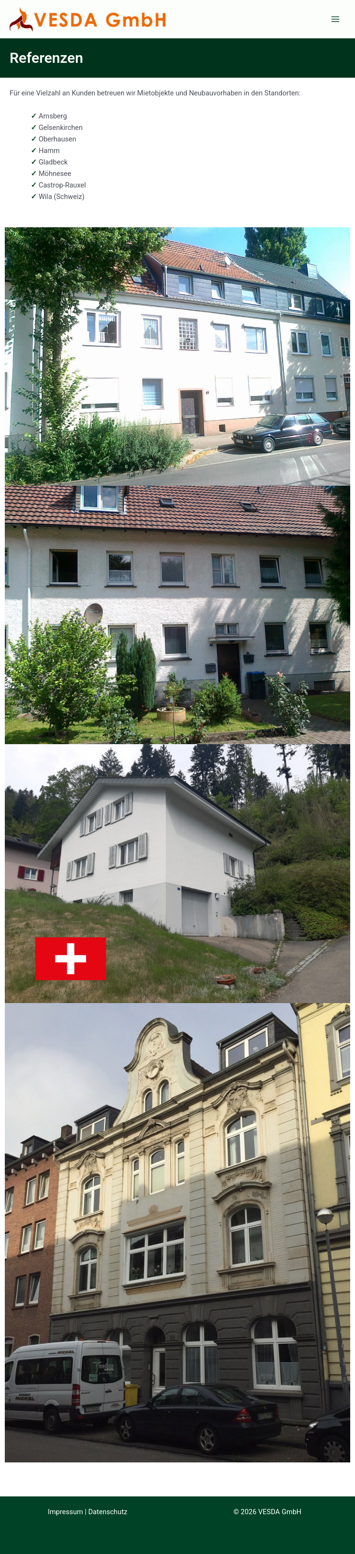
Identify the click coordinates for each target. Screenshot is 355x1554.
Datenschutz (107, 1511)
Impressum (65, 1511)
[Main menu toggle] (335, 19)
